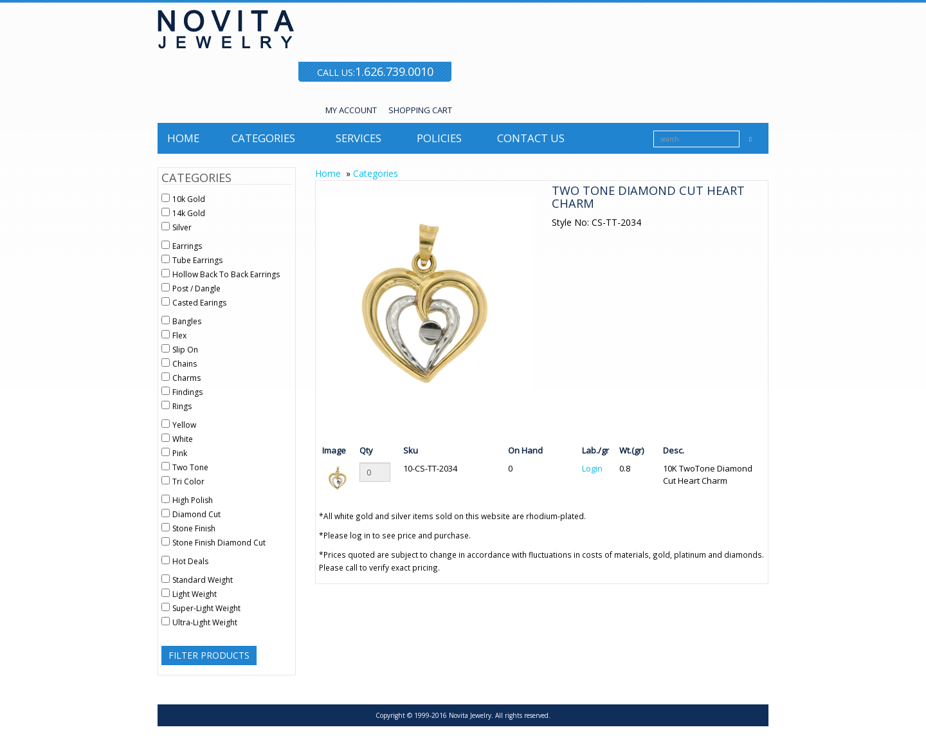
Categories (263, 138)
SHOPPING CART (420, 110)
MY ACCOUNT (351, 110)
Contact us (531, 138)
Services (358, 138)
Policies (439, 138)
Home (183, 138)
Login (592, 468)
